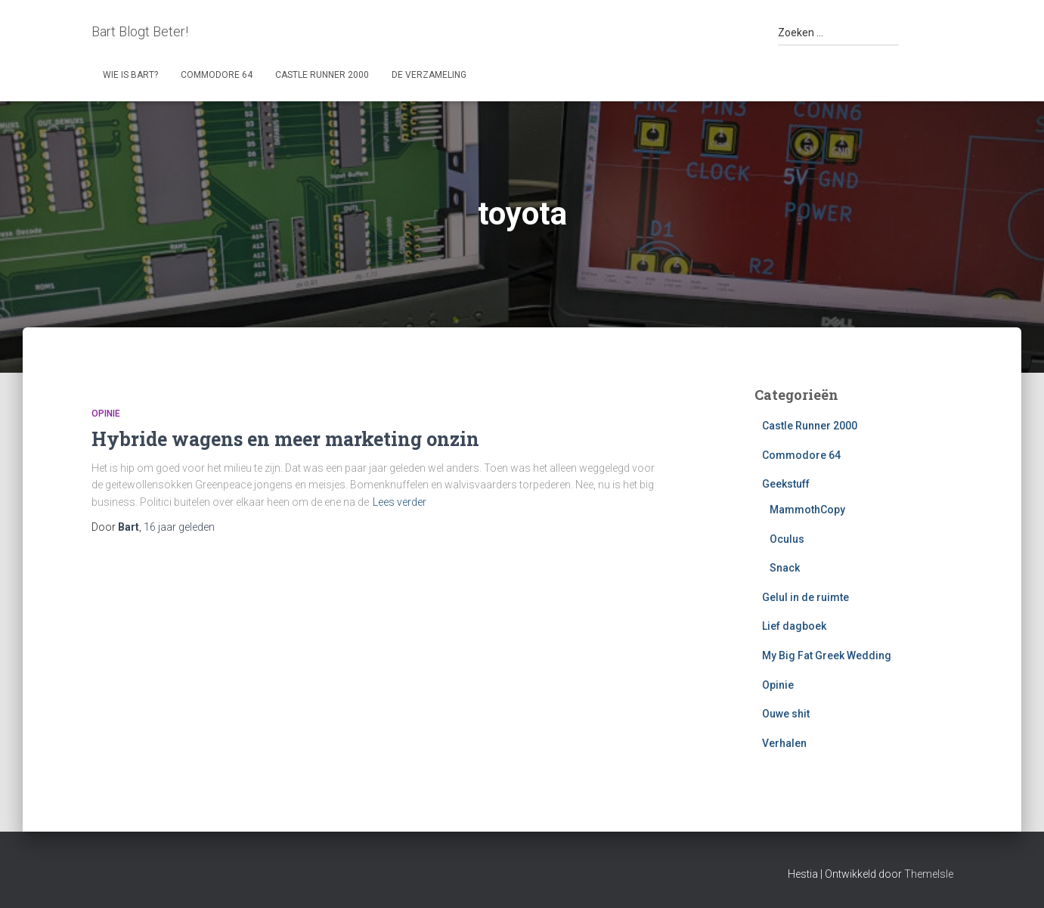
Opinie (105, 413)
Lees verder (399, 502)
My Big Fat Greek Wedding (826, 655)
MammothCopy (807, 510)
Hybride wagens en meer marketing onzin (285, 438)
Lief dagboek (794, 626)
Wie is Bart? (130, 75)
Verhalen (784, 743)
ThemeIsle (928, 874)
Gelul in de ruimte (805, 597)
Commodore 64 (216, 75)
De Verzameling (429, 75)
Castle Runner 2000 (322, 75)
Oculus (787, 539)
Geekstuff (786, 484)
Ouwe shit (786, 714)
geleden (179, 527)
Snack (785, 568)
